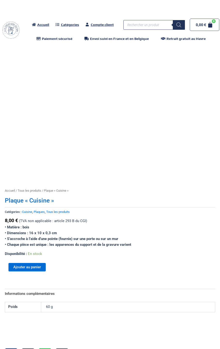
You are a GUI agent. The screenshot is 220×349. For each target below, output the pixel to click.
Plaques (39, 212)
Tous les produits (29, 190)
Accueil (10, 190)
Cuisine (27, 212)
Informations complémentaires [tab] (30, 293)
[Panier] (205, 25)
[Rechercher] (179, 25)
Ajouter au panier (27, 267)
